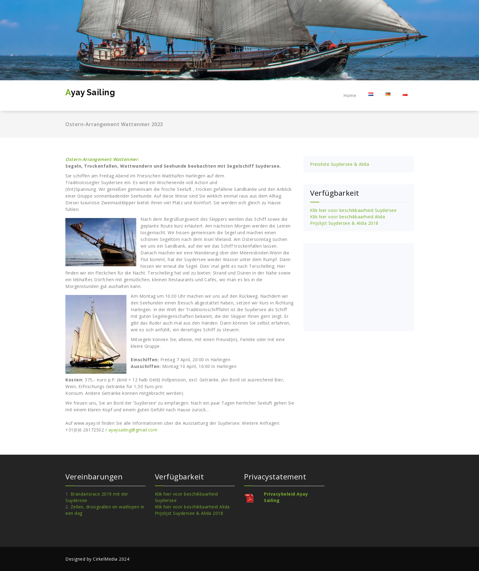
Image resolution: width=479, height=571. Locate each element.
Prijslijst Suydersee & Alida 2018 (344, 223)
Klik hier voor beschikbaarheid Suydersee (353, 210)
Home (349, 95)
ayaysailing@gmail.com (133, 430)
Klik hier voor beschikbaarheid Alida (347, 217)
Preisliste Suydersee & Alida (339, 164)
